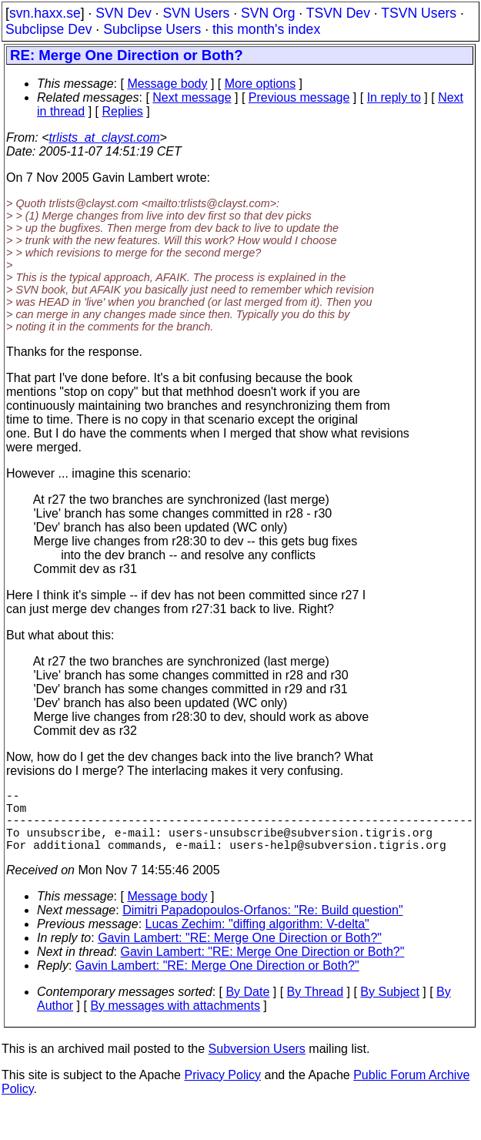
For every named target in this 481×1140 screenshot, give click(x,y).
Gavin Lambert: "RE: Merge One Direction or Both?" (240, 953)
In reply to (394, 97)
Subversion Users (257, 1064)
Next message (191, 97)
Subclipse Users (152, 29)
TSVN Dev (338, 13)
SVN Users (195, 13)
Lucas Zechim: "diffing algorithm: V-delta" (257, 939)
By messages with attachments (175, 1021)
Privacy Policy (222, 1090)
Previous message (299, 97)
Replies (122, 111)
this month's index (266, 29)
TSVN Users (418, 13)
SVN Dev (123, 13)
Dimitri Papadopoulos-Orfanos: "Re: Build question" (262, 925)
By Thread (315, 1007)
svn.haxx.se (45, 13)
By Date (247, 1007)
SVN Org (268, 13)
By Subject (389, 1007)
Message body (167, 83)
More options (260, 83)
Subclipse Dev (48, 29)
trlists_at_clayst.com (104, 137)
